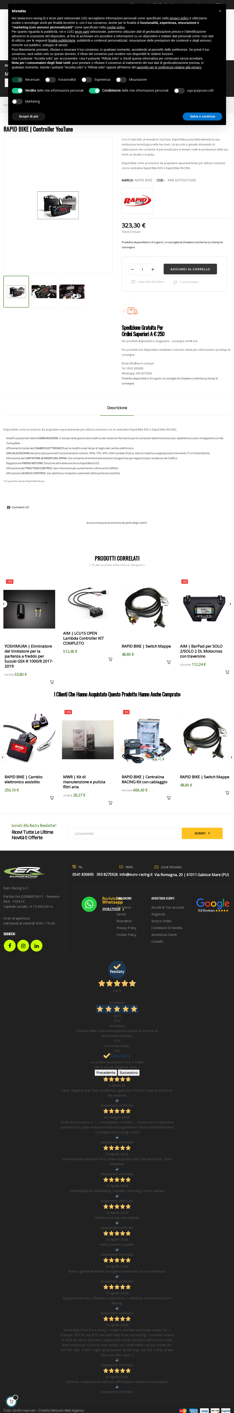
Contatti (157, 941)
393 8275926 (143, 373)
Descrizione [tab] (117, 407)
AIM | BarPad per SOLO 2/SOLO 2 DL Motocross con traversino (201, 651)
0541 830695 (135, 368)
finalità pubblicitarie (61, 40)
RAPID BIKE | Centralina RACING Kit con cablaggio (144, 779)
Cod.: (161, 180)
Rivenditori (124, 921)
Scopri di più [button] (28, 116)
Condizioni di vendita (166, 928)
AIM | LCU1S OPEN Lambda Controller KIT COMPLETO (83, 638)
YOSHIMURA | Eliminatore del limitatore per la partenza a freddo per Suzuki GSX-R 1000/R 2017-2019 (29, 656)
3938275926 (111, 909)
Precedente (105, 1072)
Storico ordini (161, 921)
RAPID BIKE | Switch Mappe (146, 646)
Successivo (129, 1072)
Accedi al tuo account (167, 907)
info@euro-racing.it (141, 363)
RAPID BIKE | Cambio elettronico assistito (23, 779)
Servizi (121, 914)
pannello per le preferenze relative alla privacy (169, 67)
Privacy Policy (126, 928)
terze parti (82, 31)
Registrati (158, 914)
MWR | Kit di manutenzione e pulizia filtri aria (84, 781)
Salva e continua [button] (202, 116)
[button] (220, 11)
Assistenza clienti (164, 934)
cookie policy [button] (116, 27)
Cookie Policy (126, 934)
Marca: (128, 180)
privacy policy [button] (179, 18)
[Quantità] (142, 269)
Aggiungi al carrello (190, 269)
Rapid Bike (143, 180)
